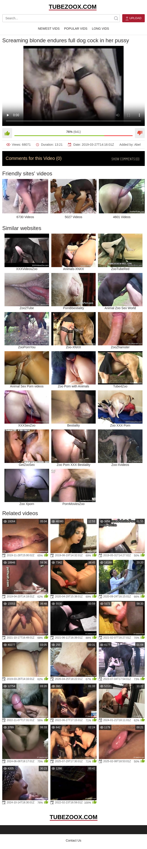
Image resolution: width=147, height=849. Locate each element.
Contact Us (73, 840)
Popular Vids (75, 28)
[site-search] (116, 18)
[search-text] (61, 18)
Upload (133, 18)
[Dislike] (140, 133)
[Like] (7, 133)
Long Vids (100, 28)
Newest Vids (49, 28)
